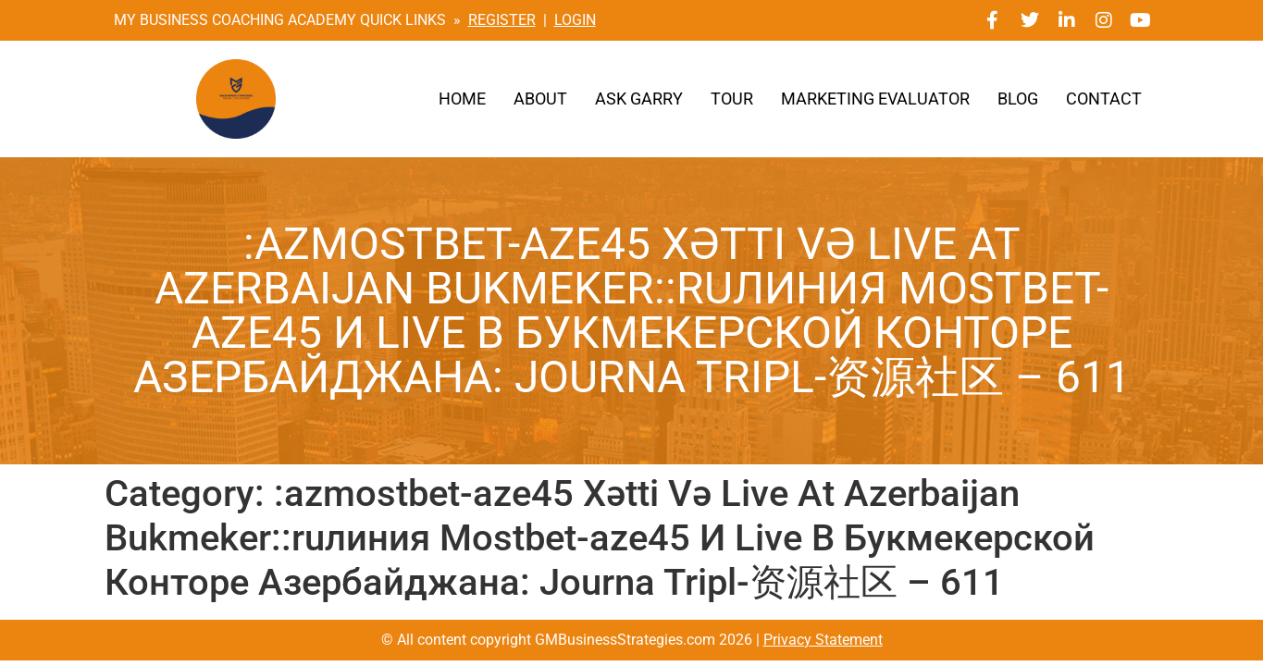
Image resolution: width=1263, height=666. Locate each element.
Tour (732, 99)
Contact (1104, 99)
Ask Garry (639, 99)
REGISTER (502, 20)
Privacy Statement (823, 639)
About (540, 99)
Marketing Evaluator (875, 99)
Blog (1017, 99)
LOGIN (575, 20)
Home (462, 99)
